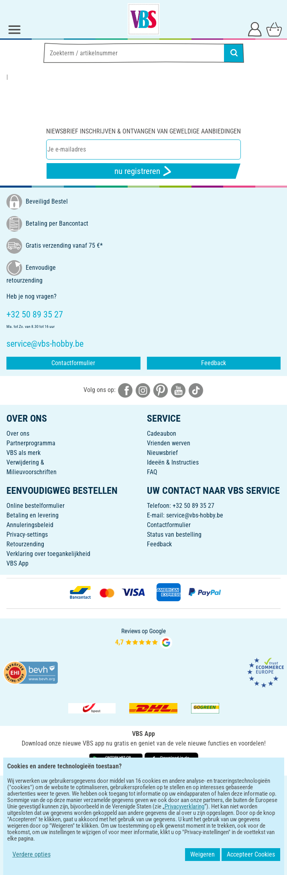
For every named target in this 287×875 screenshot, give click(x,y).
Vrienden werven (168, 443)
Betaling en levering (32, 515)
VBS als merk (23, 453)
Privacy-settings (27, 534)
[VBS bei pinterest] (161, 390)
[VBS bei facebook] (125, 390)
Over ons (17, 433)
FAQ (152, 472)
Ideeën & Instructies (173, 462)
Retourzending (25, 544)
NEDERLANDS (143, 787)
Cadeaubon (161, 433)
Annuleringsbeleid (29, 525)
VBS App (17, 563)
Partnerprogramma (30, 443)
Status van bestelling (174, 534)
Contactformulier (73, 363)
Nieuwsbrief (162, 453)
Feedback (213, 363)
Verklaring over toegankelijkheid (48, 554)
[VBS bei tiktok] (196, 390)
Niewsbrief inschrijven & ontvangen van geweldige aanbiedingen (143, 131)
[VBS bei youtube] (178, 390)
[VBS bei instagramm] (143, 390)
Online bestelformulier (35, 505)
